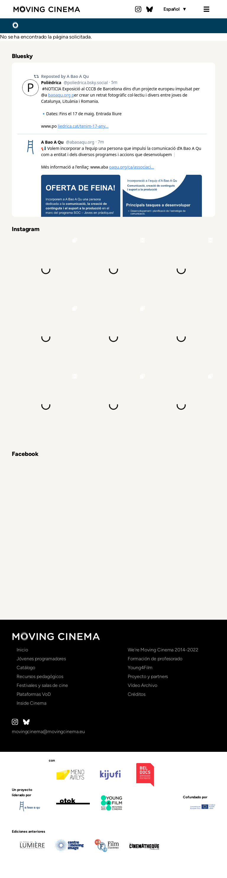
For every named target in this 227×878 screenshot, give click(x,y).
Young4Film (140, 667)
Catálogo (26, 667)
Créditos (136, 694)
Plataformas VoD (34, 694)
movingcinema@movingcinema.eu (48, 731)
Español (175, 9)
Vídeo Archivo (142, 685)
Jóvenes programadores (41, 658)
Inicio (15, 25)
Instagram (138, 9)
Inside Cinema (31, 703)
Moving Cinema (46, 9)
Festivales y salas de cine (42, 685)
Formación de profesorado (155, 658)
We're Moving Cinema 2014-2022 (163, 650)
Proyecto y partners (148, 676)
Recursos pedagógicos (40, 676)
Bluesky (149, 9)
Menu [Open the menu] (206, 9)
